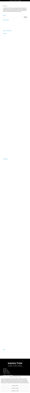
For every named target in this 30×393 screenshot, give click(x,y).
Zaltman (4, 347)
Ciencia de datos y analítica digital (8, 203)
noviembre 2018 (5, 75)
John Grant (5, 276)
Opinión (4, 306)
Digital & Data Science (6, 234)
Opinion (4, 308)
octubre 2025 (5, 40)
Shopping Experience (6, 331)
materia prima (5, 290)
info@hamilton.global (6, 373)
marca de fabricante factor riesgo (8, 283)
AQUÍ (20, 0)
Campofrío (5, 186)
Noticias (4, 303)
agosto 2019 (5, 68)
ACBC (4, 161)
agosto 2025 (5, 42)
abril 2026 (4, 34)
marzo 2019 (5, 71)
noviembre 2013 (5, 107)
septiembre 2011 (6, 130)
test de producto (6, 341)
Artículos (4, 166)
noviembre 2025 (6, 39)
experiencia (5, 247)
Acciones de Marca (6, 163)
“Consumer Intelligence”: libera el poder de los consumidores (13, 28)
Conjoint (4, 215)
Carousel (4, 187)
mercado (4, 293)
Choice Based (5, 202)
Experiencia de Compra (7, 248)
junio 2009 (5, 153)
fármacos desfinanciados (7, 254)
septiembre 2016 (6, 84)
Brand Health (5, 177)
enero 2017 (5, 81)
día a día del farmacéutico (7, 232)
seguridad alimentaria (6, 329)
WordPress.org (5, 355)
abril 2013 (4, 113)
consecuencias (5, 218)
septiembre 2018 (6, 76)
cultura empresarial (6, 225)
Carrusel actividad (6, 190)
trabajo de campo (6, 342)
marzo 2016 (5, 89)
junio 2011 (4, 133)
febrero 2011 (5, 139)
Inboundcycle (5, 266)
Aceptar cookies (15, 385)
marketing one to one (6, 289)
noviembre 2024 (6, 47)
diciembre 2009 (5, 147)
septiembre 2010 (6, 143)
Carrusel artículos (6, 192)
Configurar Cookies (15, 390)
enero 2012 (5, 127)
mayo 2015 (5, 92)
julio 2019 (4, 69)
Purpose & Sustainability (7, 321)
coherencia (5, 206)
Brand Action (5, 176)
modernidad (5, 299)
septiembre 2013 (6, 110)
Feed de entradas (6, 352)
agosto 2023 (5, 62)
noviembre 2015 (5, 91)
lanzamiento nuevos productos (8, 279)
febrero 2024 (5, 53)
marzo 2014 (5, 104)
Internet (4, 273)
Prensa (4, 315)
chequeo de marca (6, 200)
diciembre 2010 (5, 140)
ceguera (4, 199)
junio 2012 (4, 121)
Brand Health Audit (6, 179)
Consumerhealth (6, 219)
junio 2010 (5, 144)
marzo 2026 (5, 36)
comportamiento (6, 208)
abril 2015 (4, 94)
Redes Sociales (5, 322)
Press (4, 316)
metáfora (4, 296)
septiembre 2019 (6, 66)
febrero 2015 (5, 95)
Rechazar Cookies (15, 388)
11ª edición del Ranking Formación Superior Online (11, 26)
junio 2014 (4, 101)
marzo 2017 (5, 79)
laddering (4, 277)
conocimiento (5, 216)
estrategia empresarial (7, 242)
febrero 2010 (5, 146)
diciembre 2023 (5, 56)
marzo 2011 (5, 137)
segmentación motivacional (7, 328)
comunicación (5, 212)
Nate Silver (5, 300)
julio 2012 (4, 120)
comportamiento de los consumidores (9, 209)
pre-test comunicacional (7, 313)
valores (4, 344)
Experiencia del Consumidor (8, 251)
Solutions (4, 334)
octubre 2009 (5, 150)
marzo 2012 (5, 126)
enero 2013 (5, 114)
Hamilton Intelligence (6, 261)
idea (3, 263)
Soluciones (5, 332)
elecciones (5, 235)
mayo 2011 (4, 134)
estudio (4, 244)
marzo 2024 (5, 52)
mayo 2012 (5, 123)
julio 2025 (4, 43)
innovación (5, 267)
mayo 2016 (5, 88)
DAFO (4, 229)
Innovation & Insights (6, 270)
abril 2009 (4, 156)
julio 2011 (4, 131)
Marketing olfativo (6, 287)
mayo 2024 (5, 50)
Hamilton (4, 260)
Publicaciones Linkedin (7, 319)
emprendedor (5, 237)
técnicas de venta (6, 339)
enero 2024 (5, 55)
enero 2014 (5, 105)
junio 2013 (4, 111)
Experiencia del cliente (7, 250)
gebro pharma (5, 257)
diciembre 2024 (5, 46)
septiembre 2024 (6, 49)
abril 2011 (4, 136)
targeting (4, 338)
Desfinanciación (5, 231)
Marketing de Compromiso (7, 286)
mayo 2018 (5, 78)
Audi (4, 170)
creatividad (5, 224)
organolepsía (5, 309)
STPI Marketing (5, 335)
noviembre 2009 (6, 149)
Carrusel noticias (6, 195)
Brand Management (6, 180)
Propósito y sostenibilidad (7, 318)
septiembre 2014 (6, 98)
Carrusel (4, 189)
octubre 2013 (5, 108)
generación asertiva (6, 258)
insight (4, 271)
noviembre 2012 (5, 117)
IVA (3, 274)
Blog (4, 173)
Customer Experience (6, 228)
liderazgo (4, 280)
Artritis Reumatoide (6, 167)
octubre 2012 (5, 118)
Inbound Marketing (6, 264)
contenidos (5, 222)
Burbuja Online (5, 183)
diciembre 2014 (5, 97)
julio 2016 (4, 85)
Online (4, 305)
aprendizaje (5, 164)
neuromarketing (6, 302)
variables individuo (6, 345)
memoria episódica (6, 292)
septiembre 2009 (6, 152)
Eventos (4, 245)
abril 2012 (4, 124)
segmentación (5, 326)
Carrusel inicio (5, 193)
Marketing (5, 284)
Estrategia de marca (6, 241)
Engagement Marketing (7, 238)
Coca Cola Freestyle (6, 205)
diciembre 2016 (5, 82)
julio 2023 (4, 63)
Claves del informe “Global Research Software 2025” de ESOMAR (14, 25)
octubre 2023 (5, 59)
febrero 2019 (5, 72)
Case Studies (5, 196)
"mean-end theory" (6, 160)
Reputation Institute (6, 325)
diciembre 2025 (5, 37)
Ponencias (5, 312)
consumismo (5, 221)
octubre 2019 (5, 65)
